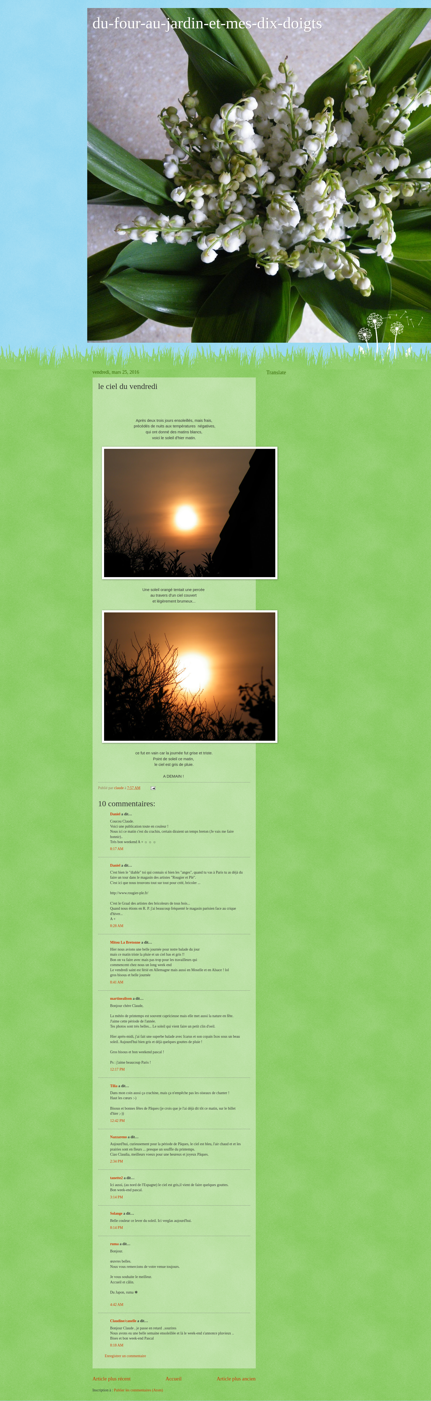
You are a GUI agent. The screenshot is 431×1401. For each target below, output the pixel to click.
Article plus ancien (236, 1378)
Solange (116, 1213)
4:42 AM (116, 1305)
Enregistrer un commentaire (125, 1356)
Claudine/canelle (123, 1321)
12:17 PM (117, 1069)
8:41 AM (116, 982)
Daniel (115, 814)
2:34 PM (116, 1161)
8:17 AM (116, 849)
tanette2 (116, 1178)
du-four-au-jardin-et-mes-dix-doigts (207, 23)
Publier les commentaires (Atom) (138, 1390)
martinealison (121, 999)
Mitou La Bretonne (125, 942)
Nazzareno (118, 1137)
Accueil (174, 1378)
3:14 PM (116, 1197)
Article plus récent (112, 1378)
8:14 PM (116, 1228)
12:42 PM (117, 1121)
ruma (114, 1244)
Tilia (113, 1086)
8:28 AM (116, 926)
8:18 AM (116, 1345)
